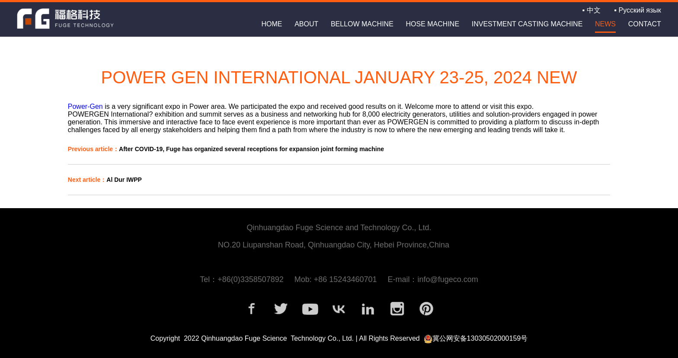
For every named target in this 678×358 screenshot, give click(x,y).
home (271, 24)
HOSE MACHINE (432, 24)
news (605, 24)
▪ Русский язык (637, 10)
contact (644, 24)
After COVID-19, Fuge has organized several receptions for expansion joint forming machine (226, 149)
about (306, 24)
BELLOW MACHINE (362, 24)
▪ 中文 (591, 10)
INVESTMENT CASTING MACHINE (527, 24)
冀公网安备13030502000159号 (480, 338)
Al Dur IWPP (105, 179)
